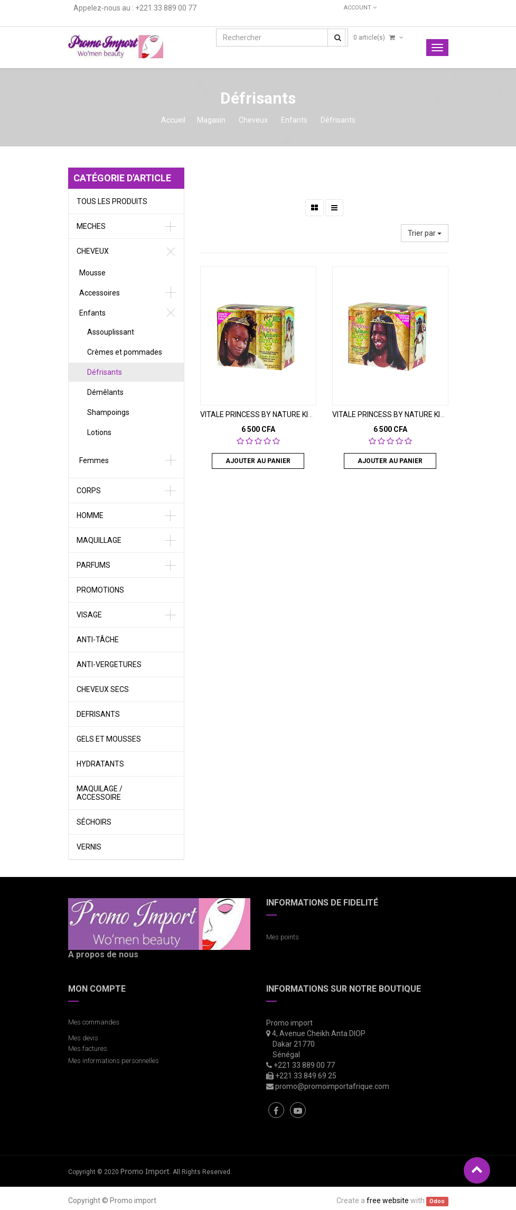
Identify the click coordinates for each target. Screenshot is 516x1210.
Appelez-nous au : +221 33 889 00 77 (134, 8)
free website (388, 1200)
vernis (89, 847)
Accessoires (99, 293)
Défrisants (338, 120)
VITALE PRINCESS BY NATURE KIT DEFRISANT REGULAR (293, 414)
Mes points (282, 937)
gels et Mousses (109, 739)
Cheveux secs (103, 689)
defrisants (98, 714)
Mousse (92, 273)
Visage (89, 615)
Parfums (93, 565)
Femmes (94, 460)
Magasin (211, 120)
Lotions (99, 432)
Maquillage (99, 540)
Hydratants (100, 764)
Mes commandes (93, 1022)
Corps (89, 490)
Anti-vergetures (109, 664)
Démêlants (105, 392)
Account (360, 7)
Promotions (100, 590)
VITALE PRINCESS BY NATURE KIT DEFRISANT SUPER (421, 414)
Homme (90, 515)
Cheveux (253, 120)
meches (91, 226)
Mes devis (83, 1038)
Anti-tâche (98, 639)
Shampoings (108, 412)
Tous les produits (112, 201)
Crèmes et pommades (124, 352)
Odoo (437, 1201)
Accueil (173, 120)
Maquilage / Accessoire (100, 792)
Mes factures (87, 1048)
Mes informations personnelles (115, 1061)
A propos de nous (103, 954)
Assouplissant (110, 332)
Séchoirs (94, 822)
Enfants (294, 120)
